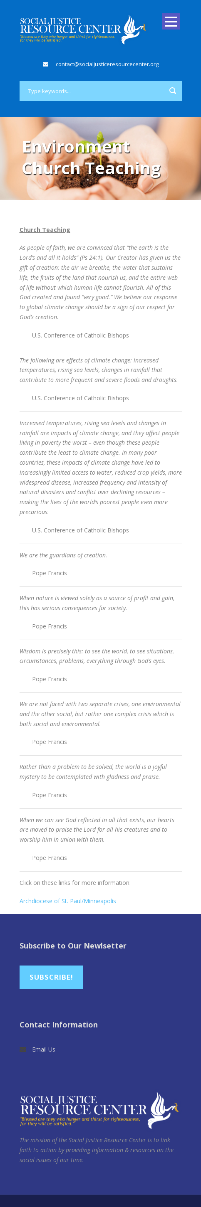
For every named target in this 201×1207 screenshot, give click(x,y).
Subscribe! (51, 977)
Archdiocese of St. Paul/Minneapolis (68, 901)
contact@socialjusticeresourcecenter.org (107, 64)
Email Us (43, 1049)
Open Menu (171, 21)
